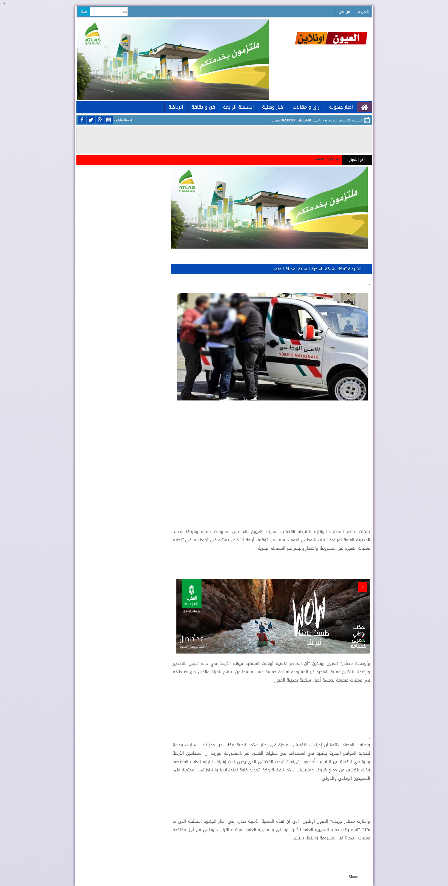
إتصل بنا (362, 11)
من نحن (344, 11)
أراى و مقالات (307, 107)
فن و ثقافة (203, 107)
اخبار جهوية (341, 107)
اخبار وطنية (273, 107)
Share (353, 877)
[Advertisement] (271, 457)
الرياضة (175, 107)
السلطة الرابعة (238, 107)
